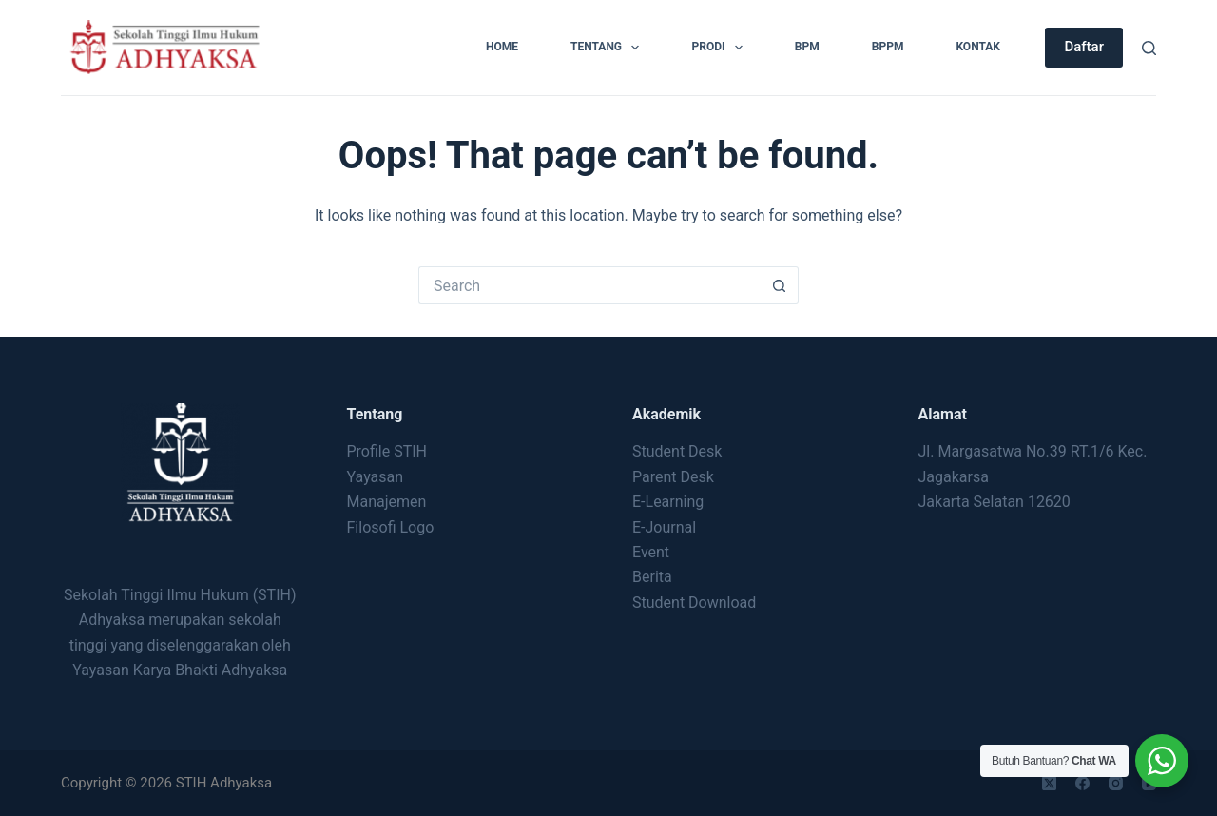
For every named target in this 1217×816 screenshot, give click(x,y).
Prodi (720, 47)
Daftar (1084, 46)
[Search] (1149, 48)
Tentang (608, 47)
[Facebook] (1082, 783)
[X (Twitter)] (1049, 783)
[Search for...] (589, 285)
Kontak (978, 46)
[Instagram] (1116, 783)
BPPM (888, 46)
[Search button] (780, 285)
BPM (807, 46)
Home (502, 46)
